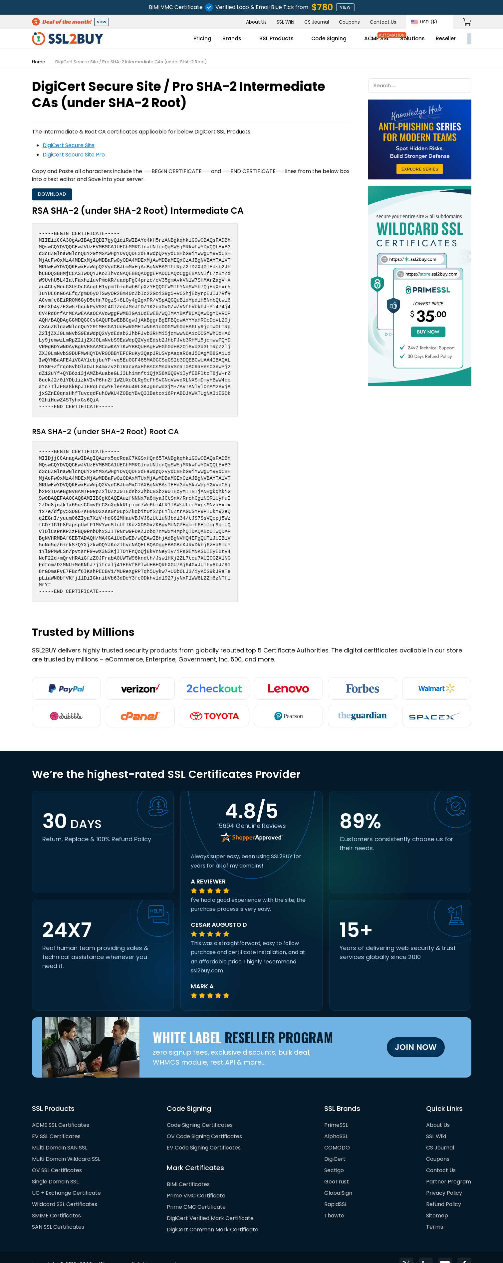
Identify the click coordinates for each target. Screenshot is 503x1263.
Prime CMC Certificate (196, 1192)
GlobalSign (338, 1178)
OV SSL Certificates (57, 1156)
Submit (463, 85)
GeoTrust (336, 1167)
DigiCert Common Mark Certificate (212, 1215)
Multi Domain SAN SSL (59, 1133)
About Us (256, 22)
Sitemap (437, 1201)
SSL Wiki (285, 22)
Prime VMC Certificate (196, 1181)
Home (38, 62)
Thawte (334, 1201)
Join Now (416, 1033)
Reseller (396, 42)
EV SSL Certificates (56, 1122)
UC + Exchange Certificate (66, 1178)
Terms (434, 1212)
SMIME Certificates (56, 1201)
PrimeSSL (336, 1111)
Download (56, 195)
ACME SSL (324, 42)
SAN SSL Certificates (58, 1212)
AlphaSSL (336, 1122)
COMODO (337, 1133)
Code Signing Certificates (200, 1111)
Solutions (361, 42)
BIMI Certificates (188, 1170)
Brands (173, 42)
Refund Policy (443, 1190)
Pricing (142, 42)
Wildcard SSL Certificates (64, 1190)
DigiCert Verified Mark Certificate (210, 1204)
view (345, 7)
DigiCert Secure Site (69, 145)
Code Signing (274, 42)
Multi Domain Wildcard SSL (66, 1144)
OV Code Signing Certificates (204, 1122)
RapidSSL (335, 1190)
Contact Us (383, 22)
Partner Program (448, 1167)
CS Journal (316, 22)
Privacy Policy (444, 1178)
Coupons (349, 22)
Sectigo (334, 1156)
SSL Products (219, 42)
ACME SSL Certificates (60, 1111)
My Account (445, 42)
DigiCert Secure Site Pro (74, 154)
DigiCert (335, 1144)
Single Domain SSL (55, 1167)
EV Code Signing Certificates (204, 1133)
